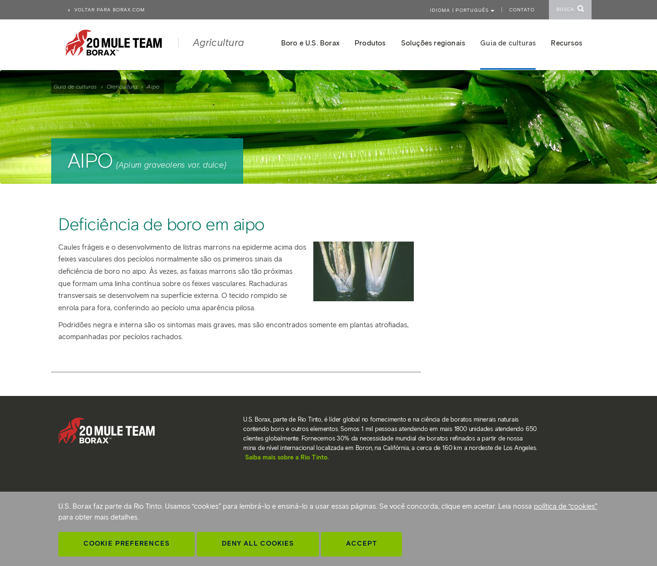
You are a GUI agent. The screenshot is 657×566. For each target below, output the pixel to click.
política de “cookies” (565, 506)
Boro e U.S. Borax (310, 43)
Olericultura (122, 86)
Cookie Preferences (126, 543)
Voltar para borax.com (106, 10)
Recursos (566, 43)
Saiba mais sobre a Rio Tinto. (287, 457)
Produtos (370, 43)
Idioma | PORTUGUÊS (462, 10)
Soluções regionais (433, 43)
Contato (522, 9)
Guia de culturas (75, 86)
